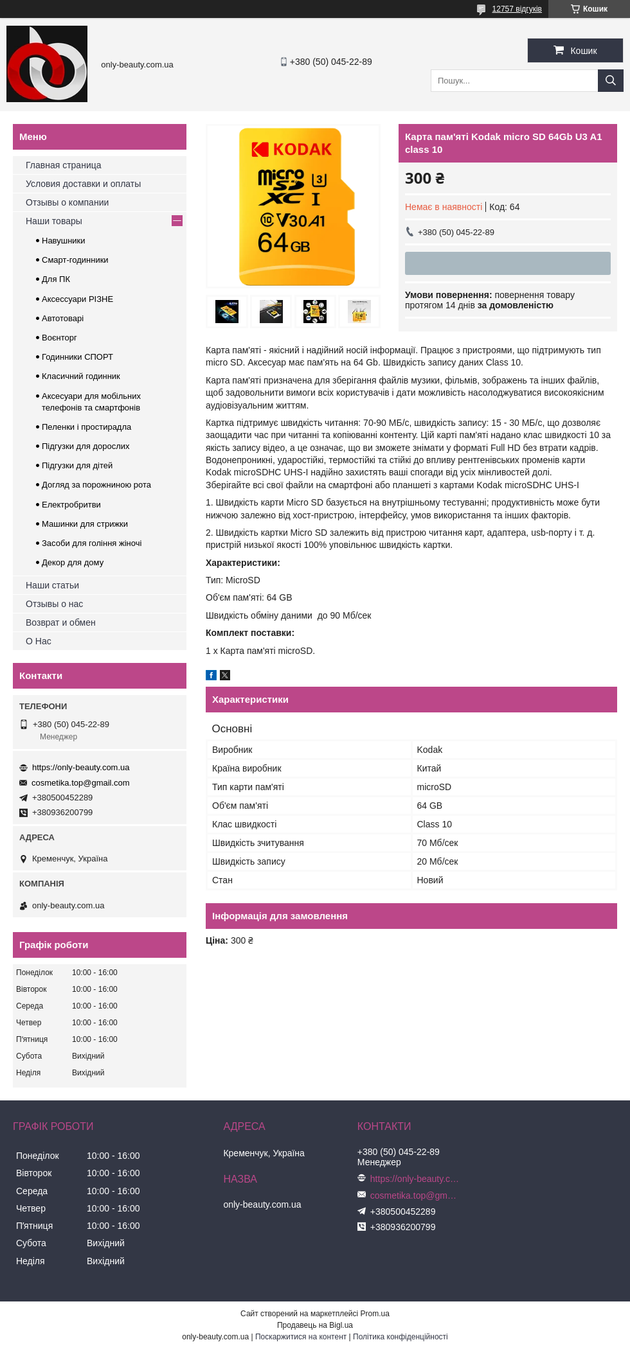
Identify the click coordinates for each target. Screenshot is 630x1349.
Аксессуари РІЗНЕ (77, 299)
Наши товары (54, 221)
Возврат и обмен (61, 622)
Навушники (64, 240)
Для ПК (56, 279)
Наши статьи (52, 585)
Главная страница (64, 165)
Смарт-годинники (75, 260)
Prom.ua (375, 1313)
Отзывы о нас (54, 604)
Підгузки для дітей (77, 465)
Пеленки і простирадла (86, 427)
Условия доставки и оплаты (83, 184)
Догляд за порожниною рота (96, 484)
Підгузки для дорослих (86, 446)
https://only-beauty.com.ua (81, 767)
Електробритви (71, 504)
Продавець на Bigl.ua (315, 1325)
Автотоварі (63, 318)
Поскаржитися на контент (300, 1336)
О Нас (38, 641)
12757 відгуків (517, 8)
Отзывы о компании (67, 202)
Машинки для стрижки (85, 524)
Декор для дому (73, 562)
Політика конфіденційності (400, 1336)
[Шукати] (611, 80)
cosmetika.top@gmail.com (81, 783)
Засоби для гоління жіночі (91, 543)
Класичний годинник (81, 376)
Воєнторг (59, 337)
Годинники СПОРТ (77, 357)
